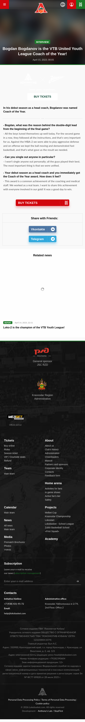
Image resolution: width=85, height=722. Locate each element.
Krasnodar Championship (58, 516)
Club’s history (52, 449)
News (8, 520)
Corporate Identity (54, 468)
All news (8, 525)
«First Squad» (52, 531)
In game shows (52, 492)
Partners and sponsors (56, 464)
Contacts (49, 472)
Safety (48, 499)
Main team (9, 473)
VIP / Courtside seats (14, 457)
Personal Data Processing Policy (24, 699)
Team (8, 468)
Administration (52, 453)
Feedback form (52, 475)
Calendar (10, 507)
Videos (7, 549)
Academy (51, 539)
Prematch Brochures (14, 542)
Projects (51, 507)
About (49, 440)
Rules (7, 449)
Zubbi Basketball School (57, 527)
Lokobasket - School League (59, 524)
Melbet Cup (51, 512)
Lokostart (49, 520)
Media (8, 537)
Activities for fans (53, 488)
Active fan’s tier (52, 496)
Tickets (9, 440)
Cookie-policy (42, 703)
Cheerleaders (52, 457)
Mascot (48, 460)
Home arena (53, 483)
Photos (7, 546)
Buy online (9, 445)
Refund (7, 460)
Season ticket (11, 453)
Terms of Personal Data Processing (58, 699)
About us (49, 445)
